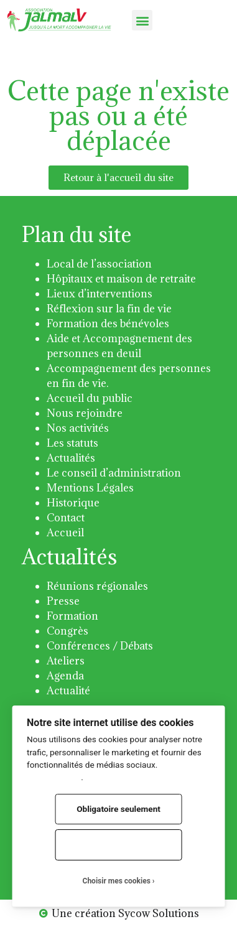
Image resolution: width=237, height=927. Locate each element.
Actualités (71, 458)
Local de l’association (99, 264)
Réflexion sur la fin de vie (109, 308)
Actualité (68, 690)
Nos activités (78, 428)
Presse (63, 601)
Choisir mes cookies (117, 881)
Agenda (65, 675)
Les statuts (72, 443)
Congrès (67, 631)
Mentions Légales (90, 488)
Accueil (65, 532)
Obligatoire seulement (118, 809)
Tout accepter (119, 844)
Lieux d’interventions (99, 293)
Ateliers (66, 661)
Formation (72, 616)
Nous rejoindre (85, 413)
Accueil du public (89, 398)
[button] (142, 20)
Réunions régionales (97, 586)
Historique (73, 503)
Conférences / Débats (100, 646)
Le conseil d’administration (114, 473)
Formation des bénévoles (108, 323)
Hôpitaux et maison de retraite (121, 279)
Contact (66, 517)
